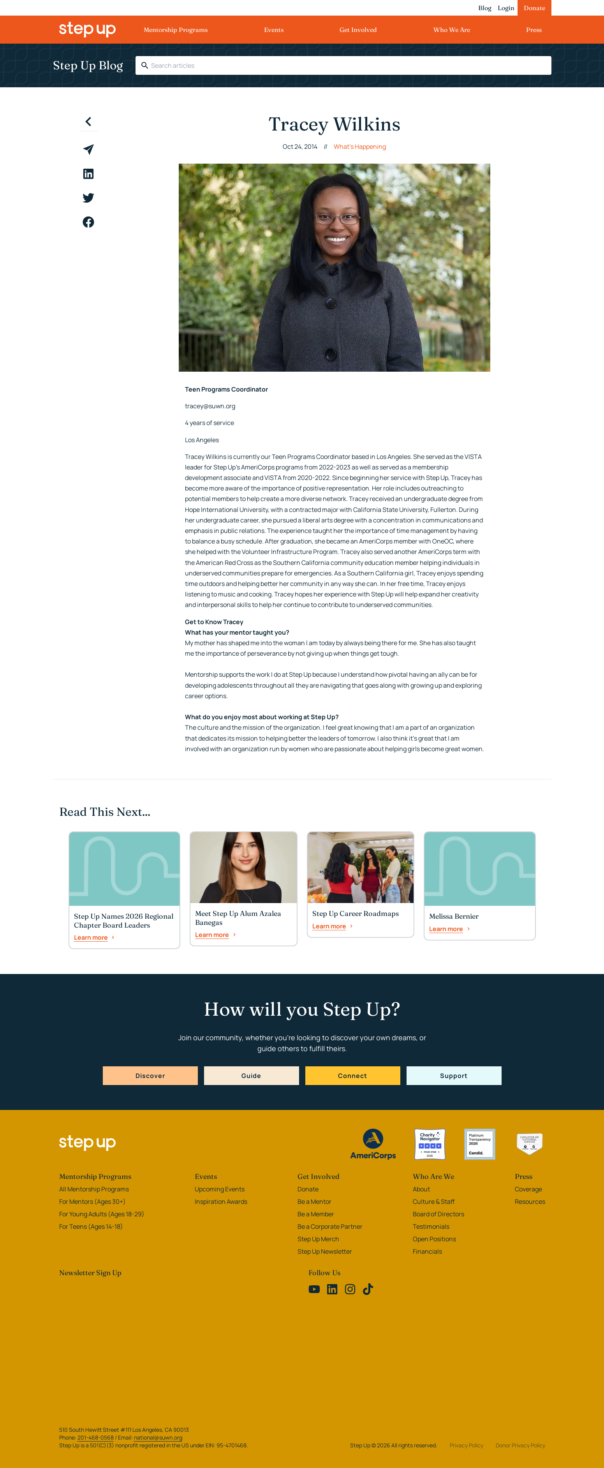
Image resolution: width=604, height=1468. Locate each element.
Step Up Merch (318, 1239)
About (421, 1189)
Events (274, 30)
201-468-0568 (95, 1437)
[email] (88, 149)
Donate (534, 8)
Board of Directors (438, 1214)
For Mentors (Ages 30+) (92, 1201)
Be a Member (316, 1214)
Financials (427, 1251)
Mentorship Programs (176, 30)
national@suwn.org (158, 1437)
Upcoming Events (220, 1189)
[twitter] (88, 198)
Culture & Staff (434, 1201)
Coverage (528, 1189)
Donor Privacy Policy (520, 1445)
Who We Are (451, 30)
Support (454, 1075)
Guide (251, 1075)
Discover (150, 1075)
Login (506, 8)
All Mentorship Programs (94, 1189)
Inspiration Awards (221, 1201)
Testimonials (431, 1226)
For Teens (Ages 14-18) (91, 1226)
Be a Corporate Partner (330, 1226)
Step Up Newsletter (325, 1251)
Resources (530, 1201)
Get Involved (358, 30)
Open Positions (434, 1239)
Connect (352, 1075)
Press (534, 30)
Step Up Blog (88, 65)
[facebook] (88, 222)
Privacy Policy (466, 1445)
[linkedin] (88, 174)
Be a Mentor (314, 1201)
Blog (484, 8)
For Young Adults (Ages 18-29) (101, 1214)
